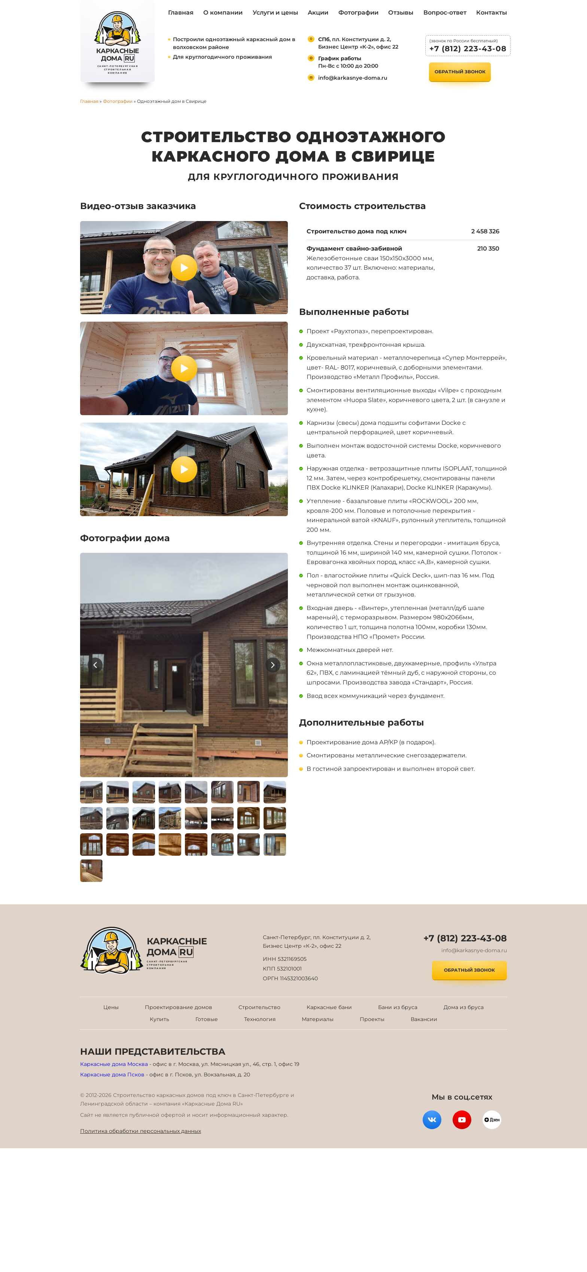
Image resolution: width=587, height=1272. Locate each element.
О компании (223, 12)
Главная (181, 12)
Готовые (206, 1019)
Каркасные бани (329, 1007)
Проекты (372, 1019)
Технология (260, 1019)
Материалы (318, 1019)
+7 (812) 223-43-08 (468, 48)
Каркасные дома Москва (114, 1064)
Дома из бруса (464, 1007)
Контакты (491, 12)
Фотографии (358, 12)
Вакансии (424, 1019)
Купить (159, 1019)
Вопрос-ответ (444, 12)
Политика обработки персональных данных (140, 1131)
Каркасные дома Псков (112, 1074)
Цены (111, 1007)
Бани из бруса (397, 1007)
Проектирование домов (178, 1007)
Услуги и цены (275, 12)
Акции (318, 12)
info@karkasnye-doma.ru (352, 77)
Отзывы (400, 12)
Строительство (259, 1007)
